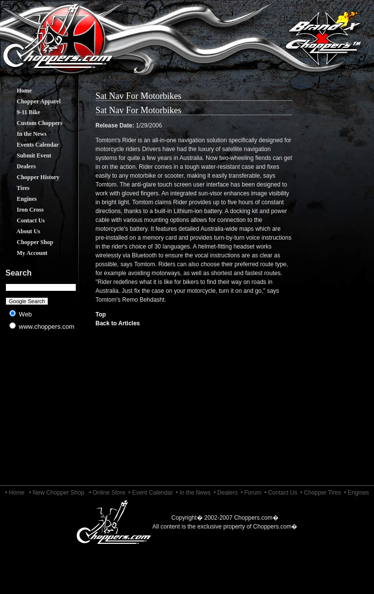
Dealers (19, 166)
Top (100, 314)
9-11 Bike (21, 112)
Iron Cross (23, 209)
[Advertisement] (41, 413)
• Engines (356, 492)
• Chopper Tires (320, 492)
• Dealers (226, 492)
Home (17, 90)
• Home (15, 492)
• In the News (193, 492)
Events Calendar (30, 144)
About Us (21, 231)
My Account (24, 253)
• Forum (251, 492)
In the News (24, 133)
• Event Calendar (150, 492)
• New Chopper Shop (56, 492)
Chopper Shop (27, 242)
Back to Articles (117, 323)
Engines (19, 198)
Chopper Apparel (31, 101)
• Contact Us (280, 492)
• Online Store (107, 492)
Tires (16, 188)
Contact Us (23, 220)
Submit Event (26, 155)
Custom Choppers (32, 123)
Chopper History (31, 177)
